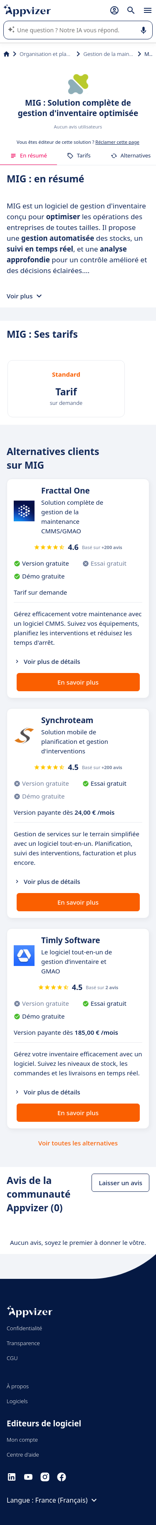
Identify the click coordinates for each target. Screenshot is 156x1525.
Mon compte (22, 1439)
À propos (18, 1386)
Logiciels (17, 1401)
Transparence (23, 1343)
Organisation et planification (46, 54)
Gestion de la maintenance (108, 54)
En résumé (28, 155)
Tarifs (79, 155)
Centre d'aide (23, 1454)
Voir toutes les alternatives (78, 1143)
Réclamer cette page (117, 142)
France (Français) (67, 1500)
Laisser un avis (120, 1183)
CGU (12, 1358)
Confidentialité (24, 1328)
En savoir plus (78, 682)
